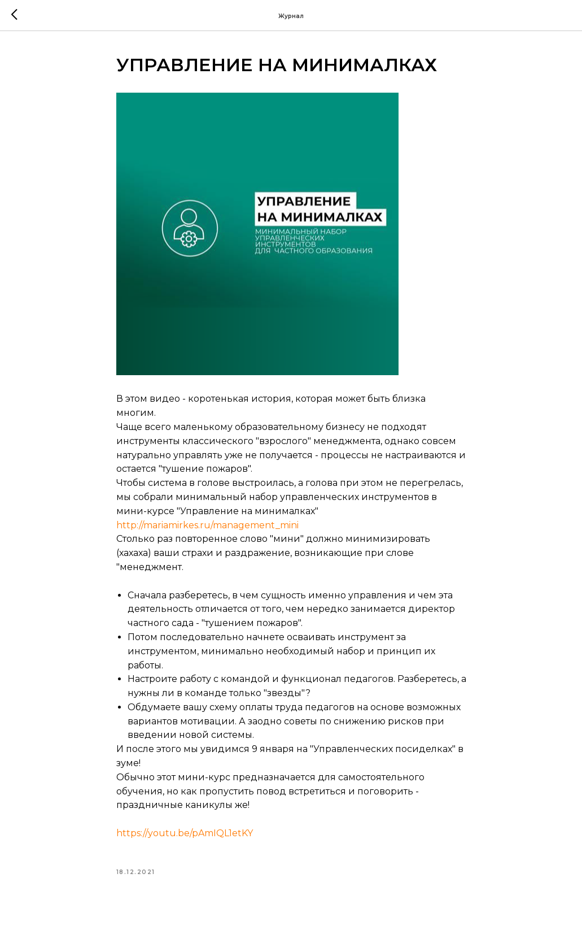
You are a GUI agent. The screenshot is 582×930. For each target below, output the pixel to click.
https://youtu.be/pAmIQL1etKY (184, 833)
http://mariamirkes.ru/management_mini (207, 525)
